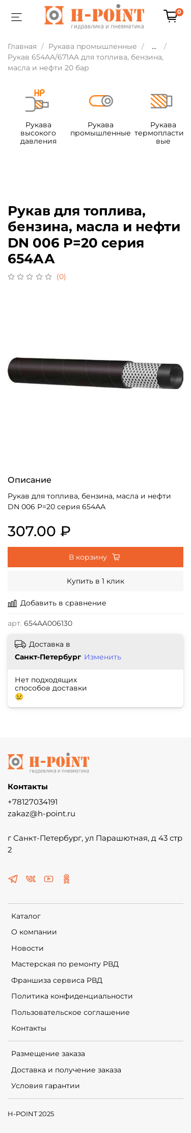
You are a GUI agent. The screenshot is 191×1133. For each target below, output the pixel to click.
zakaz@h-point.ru (41, 812)
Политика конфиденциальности (72, 994)
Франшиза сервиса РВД (56, 978)
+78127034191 (33, 800)
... (154, 46)
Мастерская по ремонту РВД (65, 962)
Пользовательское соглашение (70, 1010)
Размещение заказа (48, 1052)
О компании (34, 930)
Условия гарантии (45, 1084)
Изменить (102, 654)
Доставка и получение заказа (66, 1068)
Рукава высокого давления (48, 135)
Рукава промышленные (92, 46)
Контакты (28, 1026)
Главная (22, 46)
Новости (27, 946)
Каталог (26, 914)
